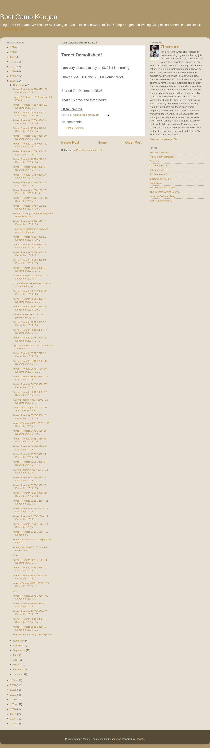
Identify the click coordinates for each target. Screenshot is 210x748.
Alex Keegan (172, 46)
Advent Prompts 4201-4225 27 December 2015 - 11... (30, 168)
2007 (13, 714)
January (18, 674)
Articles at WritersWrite (162, 156)
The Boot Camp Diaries (162, 187)
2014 (13, 680)
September (19, 650)
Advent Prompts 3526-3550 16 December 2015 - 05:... (29, 417)
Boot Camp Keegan (28, 17)
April (16, 659)
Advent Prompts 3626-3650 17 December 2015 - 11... (30, 386)
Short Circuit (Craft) (160, 178)
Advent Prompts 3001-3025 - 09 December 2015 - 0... (31, 584)
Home (102, 142)
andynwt (116, 739)
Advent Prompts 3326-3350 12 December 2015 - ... (30, 471)
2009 (13, 704)
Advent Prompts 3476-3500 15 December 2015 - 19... (30, 432)
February (18, 669)
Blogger (140, 739)
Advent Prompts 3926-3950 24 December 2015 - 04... (30, 269)
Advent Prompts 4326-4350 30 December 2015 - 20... (30, 137)
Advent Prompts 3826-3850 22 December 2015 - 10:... (29, 308)
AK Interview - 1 (158, 165)
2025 (13, 52)
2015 (13, 80)
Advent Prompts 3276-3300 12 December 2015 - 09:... (29, 487)
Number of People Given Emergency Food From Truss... (33, 215)
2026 (13, 47)
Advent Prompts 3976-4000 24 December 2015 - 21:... (29, 254)
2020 (13, 71)
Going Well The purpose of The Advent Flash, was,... (30, 409)
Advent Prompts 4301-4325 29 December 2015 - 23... (30, 145)
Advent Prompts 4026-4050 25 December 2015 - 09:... (29, 238)
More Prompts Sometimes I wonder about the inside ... (32, 285)
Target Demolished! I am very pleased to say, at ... (29, 316)
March (17, 664)
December (19, 85)
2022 (13, 61)
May (15, 655)
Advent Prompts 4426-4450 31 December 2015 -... (30, 106)
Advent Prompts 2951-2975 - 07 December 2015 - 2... (30, 605)
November (19, 640)
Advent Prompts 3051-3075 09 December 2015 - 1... (30, 569)
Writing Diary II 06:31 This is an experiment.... (30, 549)
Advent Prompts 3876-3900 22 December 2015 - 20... (30, 292)
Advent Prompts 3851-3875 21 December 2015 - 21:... (30, 300)
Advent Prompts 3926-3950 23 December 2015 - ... (30, 277)
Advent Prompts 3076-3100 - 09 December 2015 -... (30, 561)
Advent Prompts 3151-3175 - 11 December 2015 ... (30, 525)
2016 (13, 76)
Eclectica (155, 161)
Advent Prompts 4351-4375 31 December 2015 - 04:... (29, 129)
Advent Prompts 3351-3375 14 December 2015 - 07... (30, 463)
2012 (13, 689)
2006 (13, 718)
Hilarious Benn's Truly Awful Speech (32, 634)
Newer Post (70, 142)
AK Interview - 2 (158, 170)
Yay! (15, 591)
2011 (13, 694)
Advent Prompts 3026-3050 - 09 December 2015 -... (30, 577)
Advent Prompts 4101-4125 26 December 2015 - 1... (30, 199)
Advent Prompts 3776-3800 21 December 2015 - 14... (30, 339)
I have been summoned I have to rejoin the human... (31, 230)
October (18, 645)
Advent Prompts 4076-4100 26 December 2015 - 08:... (29, 207)
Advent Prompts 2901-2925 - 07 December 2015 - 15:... (30, 620)
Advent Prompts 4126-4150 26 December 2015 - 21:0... (29, 192)
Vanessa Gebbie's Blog (162, 196)
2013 (13, 685)
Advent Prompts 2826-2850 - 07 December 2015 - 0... (30, 628)
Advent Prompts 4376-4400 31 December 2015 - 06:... (29, 122)
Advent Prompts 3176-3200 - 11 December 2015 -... (30, 518)
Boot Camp (156, 183)
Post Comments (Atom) (89, 150)
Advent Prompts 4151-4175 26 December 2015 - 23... (30, 184)
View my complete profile (163, 139)
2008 (13, 709)
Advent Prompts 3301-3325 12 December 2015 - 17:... (29, 479)
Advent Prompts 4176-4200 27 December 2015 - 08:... (29, 176)
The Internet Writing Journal (165, 192)
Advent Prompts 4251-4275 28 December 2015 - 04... (29, 160)
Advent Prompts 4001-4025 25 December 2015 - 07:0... (29, 246)
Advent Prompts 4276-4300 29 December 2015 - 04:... (29, 153)
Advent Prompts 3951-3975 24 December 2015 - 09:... (29, 261)
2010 (13, 699)
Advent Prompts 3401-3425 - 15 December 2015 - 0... (30, 448)
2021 (13, 66)
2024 (13, 57)
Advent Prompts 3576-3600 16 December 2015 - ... (30, 401)
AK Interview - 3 (158, 174)
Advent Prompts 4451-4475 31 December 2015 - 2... (30, 91)
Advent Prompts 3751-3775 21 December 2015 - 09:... (29, 354)
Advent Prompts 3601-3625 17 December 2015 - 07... (30, 393)
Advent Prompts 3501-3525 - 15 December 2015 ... (31, 424)
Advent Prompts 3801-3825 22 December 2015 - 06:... (29, 323)
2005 (13, 723)
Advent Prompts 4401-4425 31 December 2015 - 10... (29, 114)
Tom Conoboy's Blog (161, 200)
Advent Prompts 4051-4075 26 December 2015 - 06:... (29, 223)
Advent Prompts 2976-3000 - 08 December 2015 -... (30, 597)
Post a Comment (75, 128)
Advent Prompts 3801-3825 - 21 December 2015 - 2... (30, 331)
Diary (15, 555)
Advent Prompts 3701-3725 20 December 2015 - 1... (30, 362)
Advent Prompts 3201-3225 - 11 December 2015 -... (30, 510)
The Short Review (159, 152)
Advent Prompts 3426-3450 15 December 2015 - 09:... (30, 440)
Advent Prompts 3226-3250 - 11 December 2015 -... (30, 502)
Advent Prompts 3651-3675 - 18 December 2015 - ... (30, 378)
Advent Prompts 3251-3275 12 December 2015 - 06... (30, 494)
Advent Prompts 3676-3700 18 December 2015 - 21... (30, 370)
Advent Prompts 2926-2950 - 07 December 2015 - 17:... (30, 613)
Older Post (133, 142)
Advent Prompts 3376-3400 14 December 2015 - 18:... (29, 455)
